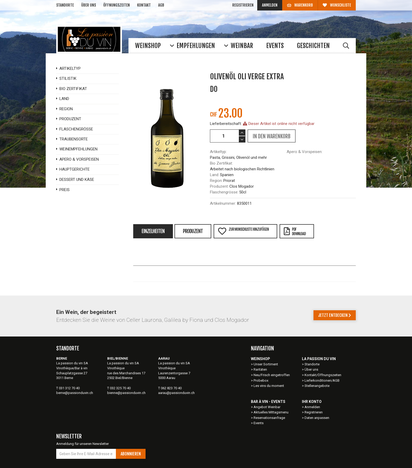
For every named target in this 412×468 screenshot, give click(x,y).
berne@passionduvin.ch (74, 393)
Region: (216, 180)
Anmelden (269, 5)
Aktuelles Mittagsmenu (271, 412)
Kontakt (144, 5)
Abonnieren (131, 453)
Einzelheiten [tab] (153, 231)
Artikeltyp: (218, 151)
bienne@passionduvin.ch (126, 393)
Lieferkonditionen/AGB (322, 380)
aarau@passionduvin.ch (176, 393)
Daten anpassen (317, 418)
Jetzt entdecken (334, 315)
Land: (214, 174)
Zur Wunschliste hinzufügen (243, 231)
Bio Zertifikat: (221, 163)
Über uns (88, 5)
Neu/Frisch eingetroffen (272, 375)
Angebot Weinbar (267, 407)
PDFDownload (295, 231)
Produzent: (219, 186)
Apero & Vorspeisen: (304, 151)
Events (259, 423)
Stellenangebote (317, 386)
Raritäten (260, 369)
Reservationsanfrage (269, 418)
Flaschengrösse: (224, 192)
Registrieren (243, 5)
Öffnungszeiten (116, 5)
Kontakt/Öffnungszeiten (323, 375)
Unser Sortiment (266, 364)
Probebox (261, 380)
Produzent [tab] (193, 231)
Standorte (65, 5)
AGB (161, 5)
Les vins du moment (269, 386)
